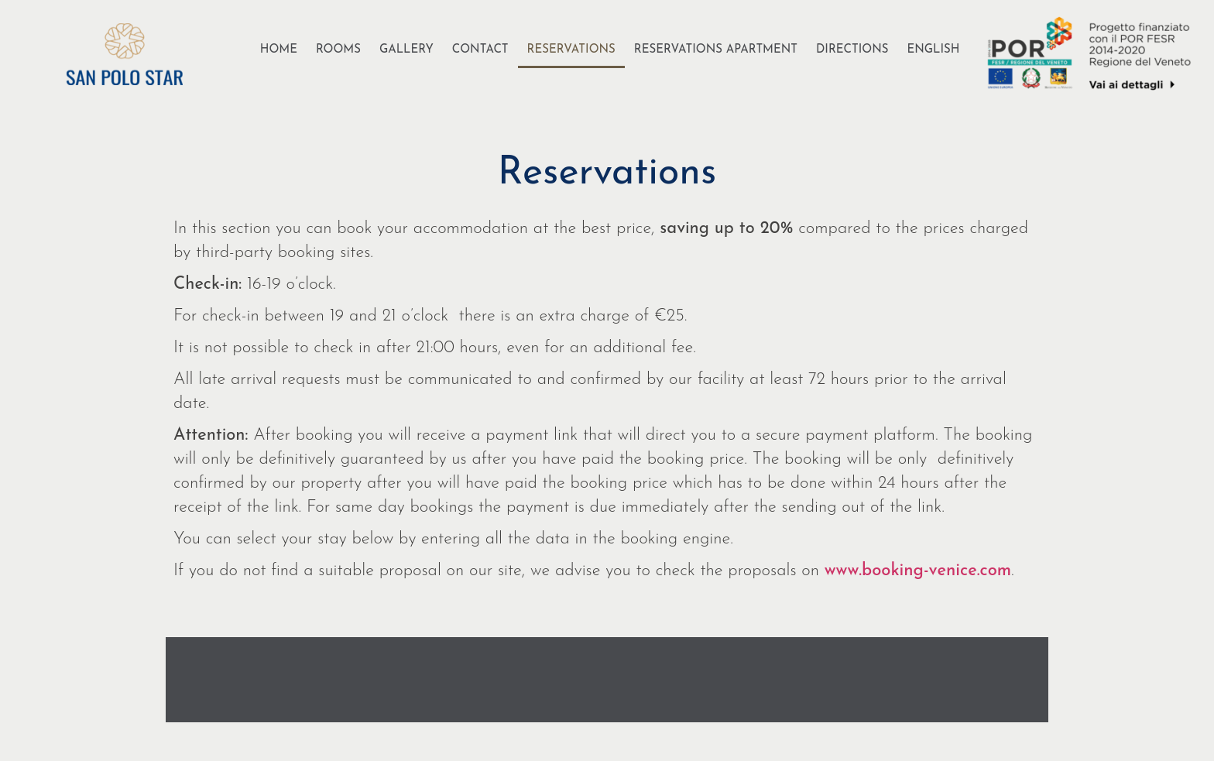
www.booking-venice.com (918, 571)
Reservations (571, 50)
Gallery (406, 50)
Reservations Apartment (715, 50)
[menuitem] (933, 50)
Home (278, 50)
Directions (852, 50)
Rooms (338, 50)
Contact (480, 50)
